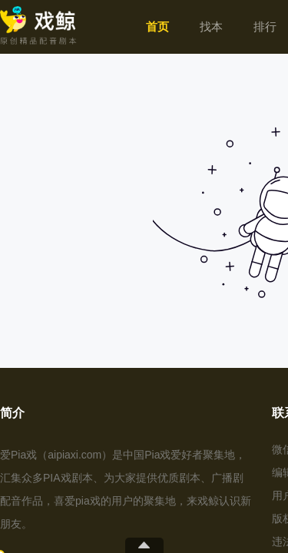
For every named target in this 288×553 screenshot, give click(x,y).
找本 (211, 26)
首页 (157, 26)
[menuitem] (157, 27)
